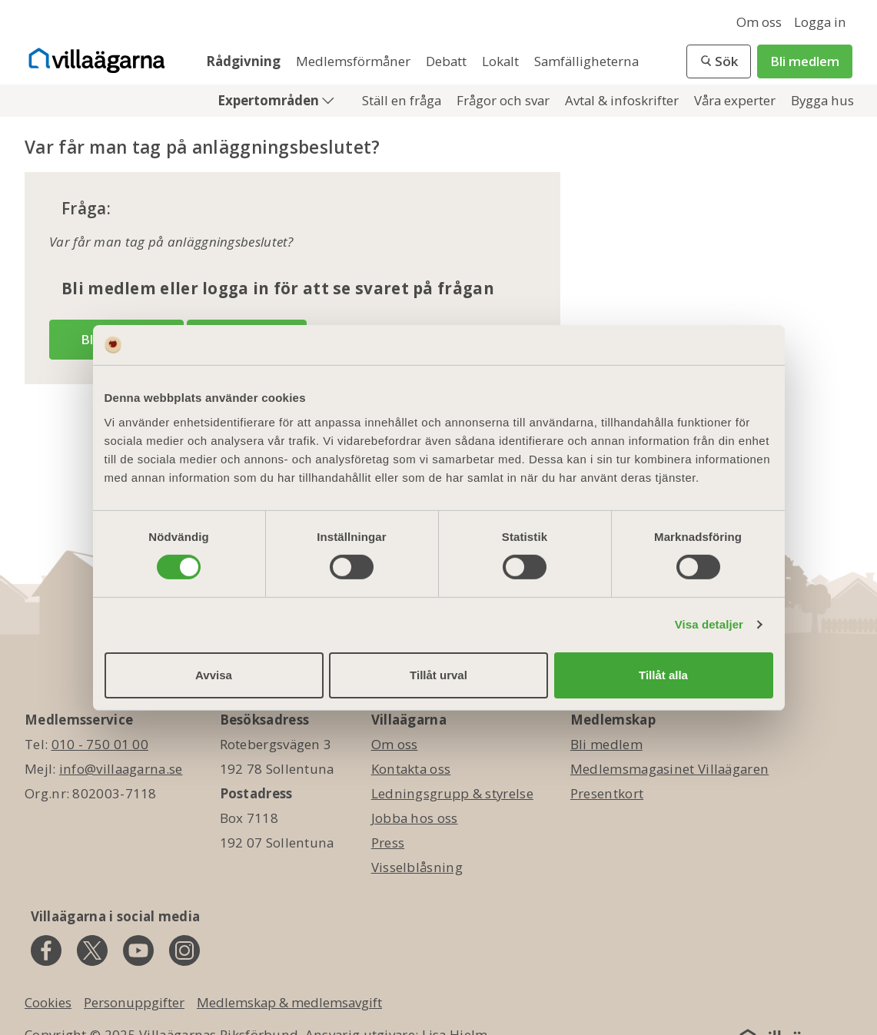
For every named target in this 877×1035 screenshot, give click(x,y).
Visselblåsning (417, 867)
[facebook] (46, 950)
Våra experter (736, 100)
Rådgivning (245, 61)
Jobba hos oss (414, 818)
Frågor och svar (505, 100)
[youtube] (138, 950)
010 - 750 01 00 (100, 744)
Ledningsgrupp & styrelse (452, 793)
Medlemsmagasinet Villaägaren (669, 769)
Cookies (48, 1002)
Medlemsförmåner (355, 61)
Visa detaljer (709, 624)
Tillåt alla (663, 675)
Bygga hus (822, 100)
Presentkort (606, 793)
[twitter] (92, 950)
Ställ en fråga (403, 100)
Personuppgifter (134, 1002)
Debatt (448, 61)
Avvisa (213, 675)
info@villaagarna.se (121, 769)
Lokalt (502, 61)
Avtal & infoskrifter (623, 100)
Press (388, 842)
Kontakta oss (411, 769)
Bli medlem (804, 61)
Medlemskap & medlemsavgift (289, 1002)
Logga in (820, 22)
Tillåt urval (438, 675)
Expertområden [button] (270, 100)
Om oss (759, 22)
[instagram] (184, 950)
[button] (718, 61)
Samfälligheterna (586, 61)
